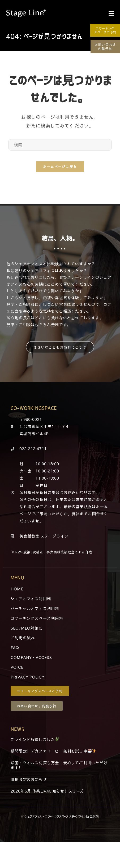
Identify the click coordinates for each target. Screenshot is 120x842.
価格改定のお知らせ (29, 779)
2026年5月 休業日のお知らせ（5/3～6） (48, 791)
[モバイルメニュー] (111, 13)
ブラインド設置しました (35, 739)
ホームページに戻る (60, 166)
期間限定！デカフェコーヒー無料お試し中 (53, 751)
